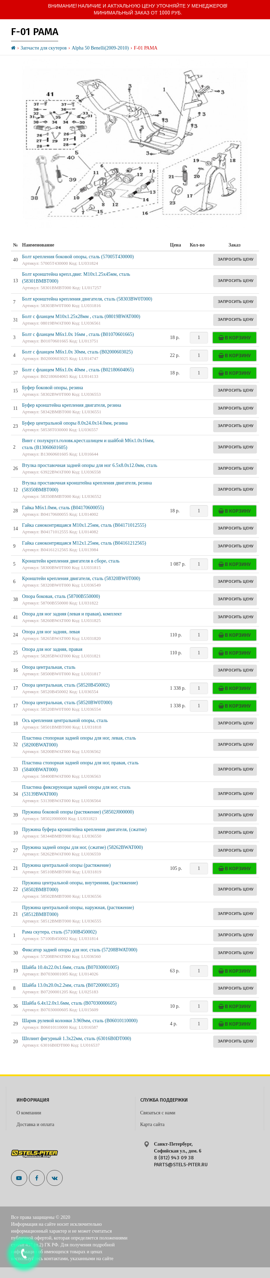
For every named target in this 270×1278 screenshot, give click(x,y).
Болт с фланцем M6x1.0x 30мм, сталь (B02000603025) (77, 351)
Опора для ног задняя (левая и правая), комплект (72, 613)
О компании (29, 1112)
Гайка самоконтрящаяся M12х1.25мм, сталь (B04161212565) (84, 543)
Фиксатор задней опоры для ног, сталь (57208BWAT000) (79, 949)
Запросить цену (235, 258)
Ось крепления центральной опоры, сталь (65, 720)
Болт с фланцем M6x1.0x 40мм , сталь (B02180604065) (78, 369)
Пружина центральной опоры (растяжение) (66, 865)
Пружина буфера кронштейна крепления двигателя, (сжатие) (84, 829)
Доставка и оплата (35, 1124)
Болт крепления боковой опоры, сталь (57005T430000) (78, 256)
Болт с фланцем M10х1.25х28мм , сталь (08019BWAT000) (81, 316)
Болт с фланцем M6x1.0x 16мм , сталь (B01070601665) (78, 334)
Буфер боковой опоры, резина (52, 387)
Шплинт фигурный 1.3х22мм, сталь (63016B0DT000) (76, 1038)
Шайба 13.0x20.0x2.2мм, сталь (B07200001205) (70, 985)
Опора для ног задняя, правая (52, 649)
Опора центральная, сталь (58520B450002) (66, 685)
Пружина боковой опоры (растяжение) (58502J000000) (78, 812)
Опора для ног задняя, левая (51, 631)
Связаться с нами (157, 1112)
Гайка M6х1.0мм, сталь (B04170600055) (63, 507)
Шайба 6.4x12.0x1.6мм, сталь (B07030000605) (69, 1003)
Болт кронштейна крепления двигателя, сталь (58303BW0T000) (87, 299)
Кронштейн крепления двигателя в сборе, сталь (71, 561)
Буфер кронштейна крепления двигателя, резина (71, 405)
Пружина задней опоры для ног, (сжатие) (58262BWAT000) (82, 847)
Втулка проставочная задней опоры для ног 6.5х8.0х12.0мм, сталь (89, 465)
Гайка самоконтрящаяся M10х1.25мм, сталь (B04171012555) (84, 525)
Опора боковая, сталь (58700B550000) (61, 596)
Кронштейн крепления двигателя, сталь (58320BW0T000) (81, 578)
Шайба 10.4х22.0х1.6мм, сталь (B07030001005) (70, 967)
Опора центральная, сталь (48, 667)
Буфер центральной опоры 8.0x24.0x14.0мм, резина (75, 423)
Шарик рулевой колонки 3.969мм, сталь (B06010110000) (79, 1020)
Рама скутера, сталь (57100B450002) (59, 932)
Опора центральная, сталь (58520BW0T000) (67, 702)
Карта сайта (152, 1124)
